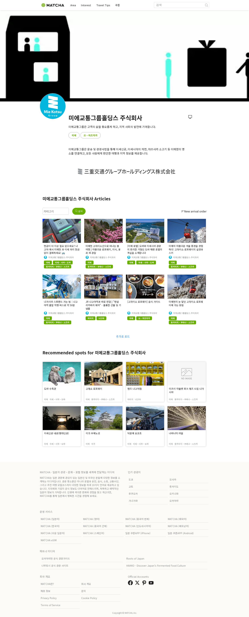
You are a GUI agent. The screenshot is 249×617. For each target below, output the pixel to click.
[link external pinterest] (145, 584)
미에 (74, 135)
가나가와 (133, 500)
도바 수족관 (50, 388)
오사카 (172, 479)
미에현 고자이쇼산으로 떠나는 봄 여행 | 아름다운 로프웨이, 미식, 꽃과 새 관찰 (103, 249)
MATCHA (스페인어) (93, 533)
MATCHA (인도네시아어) (138, 526)
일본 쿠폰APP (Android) (181, 533)
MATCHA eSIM (49, 540)
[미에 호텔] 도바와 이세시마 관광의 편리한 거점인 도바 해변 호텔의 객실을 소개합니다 (144, 249)
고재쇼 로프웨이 (94, 388)
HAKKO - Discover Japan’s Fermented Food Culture (156, 565)
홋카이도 (173, 486)
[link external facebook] (131, 584)
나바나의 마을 (176, 433)
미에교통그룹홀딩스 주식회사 (61, 257)
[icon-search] (206, 5)
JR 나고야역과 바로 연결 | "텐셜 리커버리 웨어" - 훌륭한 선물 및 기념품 (103, 305)
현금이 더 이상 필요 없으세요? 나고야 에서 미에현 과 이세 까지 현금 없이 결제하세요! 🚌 (62, 249)
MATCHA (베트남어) (178, 526)
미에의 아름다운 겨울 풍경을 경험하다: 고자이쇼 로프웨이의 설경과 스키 (186, 249)
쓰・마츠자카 (90, 135)
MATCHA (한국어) (50, 526)
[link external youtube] (152, 584)
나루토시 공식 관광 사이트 (55, 565)
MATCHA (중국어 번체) (137, 519)
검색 (79, 211)
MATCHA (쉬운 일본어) (53, 533)
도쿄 (131, 479)
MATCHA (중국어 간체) (95, 526)
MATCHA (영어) (91, 519)
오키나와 (173, 493)
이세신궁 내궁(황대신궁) (56, 433)
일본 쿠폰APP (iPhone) (137, 533)
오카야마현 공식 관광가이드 (56, 558)
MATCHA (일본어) (50, 519)
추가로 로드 (123, 336)
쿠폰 (119, 5)
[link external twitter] (138, 584)
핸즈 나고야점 (134, 388)
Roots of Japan (135, 558)
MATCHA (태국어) (177, 519)
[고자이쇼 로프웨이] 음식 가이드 (143, 301)
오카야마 (173, 500)
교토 (131, 486)
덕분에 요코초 (134, 433)
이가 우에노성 (93, 433)
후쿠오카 (133, 493)
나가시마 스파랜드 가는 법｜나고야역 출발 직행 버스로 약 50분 (61, 303)
